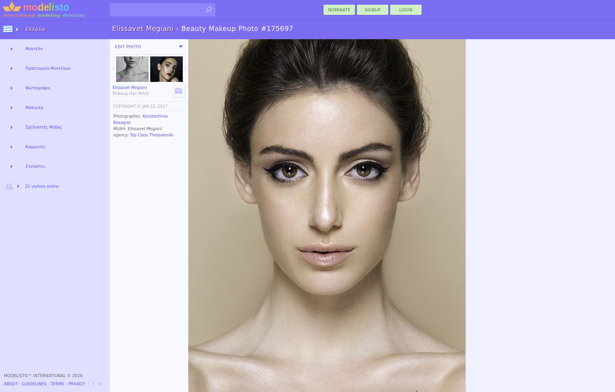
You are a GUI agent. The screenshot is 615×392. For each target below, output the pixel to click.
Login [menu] (406, 10)
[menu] (181, 46)
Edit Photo (128, 47)
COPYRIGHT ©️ (127, 106)
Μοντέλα (34, 49)
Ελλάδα (35, 29)
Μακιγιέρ (34, 107)
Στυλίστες (35, 166)
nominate (339, 10)
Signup (373, 10)
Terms (57, 384)
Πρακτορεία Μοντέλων (48, 68)
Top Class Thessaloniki (151, 135)
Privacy (76, 384)
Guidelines (34, 384)
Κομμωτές (35, 147)
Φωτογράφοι (37, 88)
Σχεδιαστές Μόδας (43, 127)
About (11, 384)
